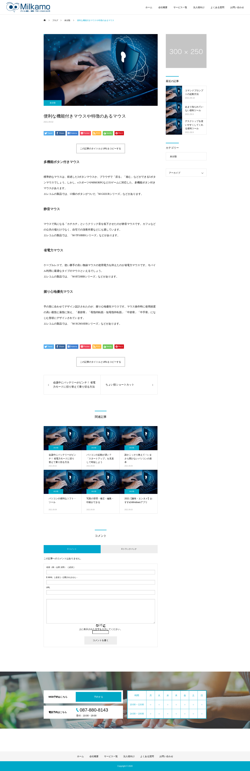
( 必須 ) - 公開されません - (61, 577)
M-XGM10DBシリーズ (85, 323)
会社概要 (162, 7)
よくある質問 (217, 7)
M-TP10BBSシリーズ (84, 235)
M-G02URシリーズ (109, 194)
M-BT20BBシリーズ (83, 276)
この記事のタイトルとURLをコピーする (100, 148)
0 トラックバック (129, 549)
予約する (98, 697)
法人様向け (199, 7)
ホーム (148, 7)
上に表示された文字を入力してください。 (100, 629)
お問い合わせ (237, 7)
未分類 (53, 103)
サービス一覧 (180, 7)
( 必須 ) (60, 567)
